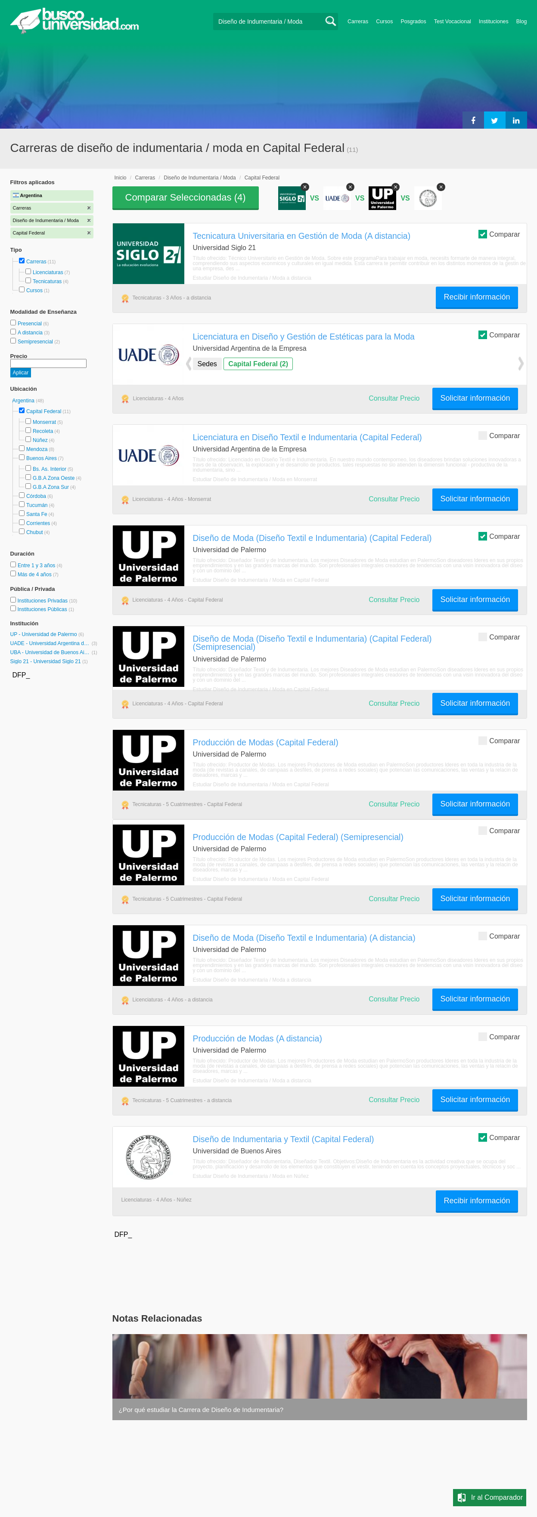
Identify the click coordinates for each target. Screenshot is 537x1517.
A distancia (31, 333)
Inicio (121, 178)
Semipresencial (36, 342)
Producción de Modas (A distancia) (257, 1038)
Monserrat (44, 422)
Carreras (358, 21)
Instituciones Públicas (45, 609)
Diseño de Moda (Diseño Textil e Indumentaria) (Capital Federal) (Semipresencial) (312, 643)
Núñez (40, 440)
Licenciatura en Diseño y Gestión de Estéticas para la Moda (304, 336)
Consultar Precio (394, 398)
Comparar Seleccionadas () (185, 197)
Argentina (24, 401)
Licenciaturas (48, 272)
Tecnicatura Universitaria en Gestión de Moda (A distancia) (302, 236)
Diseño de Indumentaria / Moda (200, 178)
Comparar (499, 234)
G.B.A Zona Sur (51, 487)
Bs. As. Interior (49, 469)
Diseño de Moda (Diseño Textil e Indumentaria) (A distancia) (304, 937)
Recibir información (477, 297)
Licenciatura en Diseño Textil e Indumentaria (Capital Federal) (307, 437)
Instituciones (494, 21)
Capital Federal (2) (258, 364)
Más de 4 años (35, 575)
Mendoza (36, 449)
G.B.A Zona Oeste (53, 478)
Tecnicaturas (47, 281)
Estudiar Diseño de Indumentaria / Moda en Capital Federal (261, 580)
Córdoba (36, 496)
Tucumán (37, 505)
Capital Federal (43, 411)
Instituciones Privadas (47, 601)
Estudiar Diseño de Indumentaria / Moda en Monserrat (255, 479)
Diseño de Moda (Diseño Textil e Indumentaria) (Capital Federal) (312, 538)
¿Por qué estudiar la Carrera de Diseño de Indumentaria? (201, 1409)
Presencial (30, 324)
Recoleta (43, 431)
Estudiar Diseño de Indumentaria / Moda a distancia (252, 278)
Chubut (34, 532)
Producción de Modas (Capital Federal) (265, 742)
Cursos (384, 21)
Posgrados (413, 21)
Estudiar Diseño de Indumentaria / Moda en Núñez (251, 1176)
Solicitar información (475, 398)
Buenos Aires (41, 458)
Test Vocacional (452, 21)
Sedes (207, 364)
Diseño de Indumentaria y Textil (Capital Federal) (283, 1139)
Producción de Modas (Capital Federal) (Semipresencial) (298, 837)
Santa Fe (36, 514)
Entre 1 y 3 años (37, 565)
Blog (521, 21)
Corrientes (38, 523)
